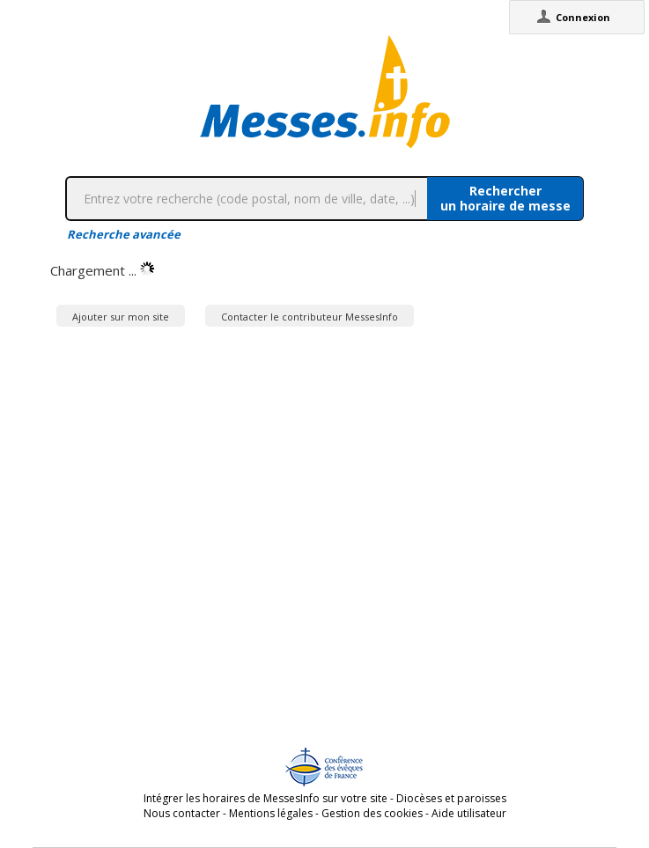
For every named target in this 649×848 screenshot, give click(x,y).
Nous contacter (182, 813)
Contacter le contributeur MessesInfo (309, 316)
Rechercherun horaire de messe (505, 198)
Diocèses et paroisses (451, 798)
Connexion (583, 17)
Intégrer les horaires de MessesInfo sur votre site (265, 798)
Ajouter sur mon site (120, 316)
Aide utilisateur (468, 813)
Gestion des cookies (372, 813)
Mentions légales (271, 813)
